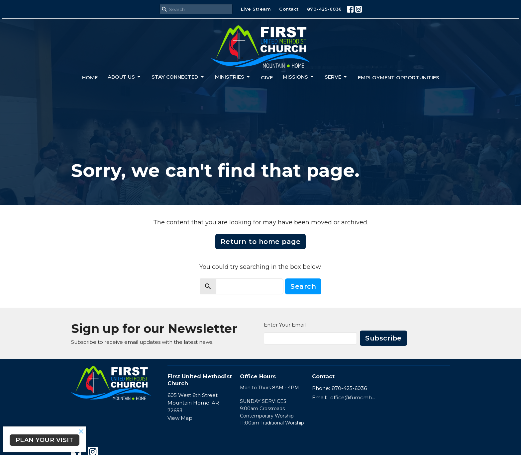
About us (125, 77)
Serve (336, 77)
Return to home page (261, 242)
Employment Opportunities (398, 77)
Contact (289, 9)
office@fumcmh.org (354, 397)
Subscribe (383, 338)
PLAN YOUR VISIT (45, 440)
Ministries (233, 77)
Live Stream (256, 9)
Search (303, 286)
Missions (299, 77)
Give (267, 77)
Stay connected (178, 77)
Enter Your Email (285, 325)
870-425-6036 (324, 9)
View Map (179, 418)
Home (90, 77)
